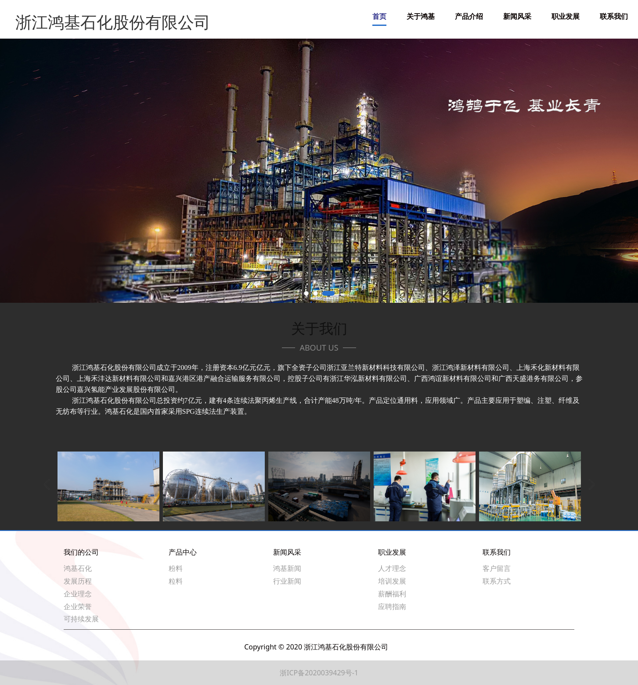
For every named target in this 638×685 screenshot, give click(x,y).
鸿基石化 (78, 568)
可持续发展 (81, 619)
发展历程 (78, 581)
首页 (379, 16)
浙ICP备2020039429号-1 (319, 673)
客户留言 (497, 568)
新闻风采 (517, 16)
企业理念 (78, 594)
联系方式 (497, 581)
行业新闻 (287, 581)
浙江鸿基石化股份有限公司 (99, 16)
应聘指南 (392, 606)
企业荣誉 (78, 606)
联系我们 (614, 16)
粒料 (176, 581)
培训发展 (392, 581)
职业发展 (565, 16)
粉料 (176, 568)
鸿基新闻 (287, 568)
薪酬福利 (392, 594)
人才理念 (392, 568)
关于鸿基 (421, 16)
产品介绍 (469, 16)
